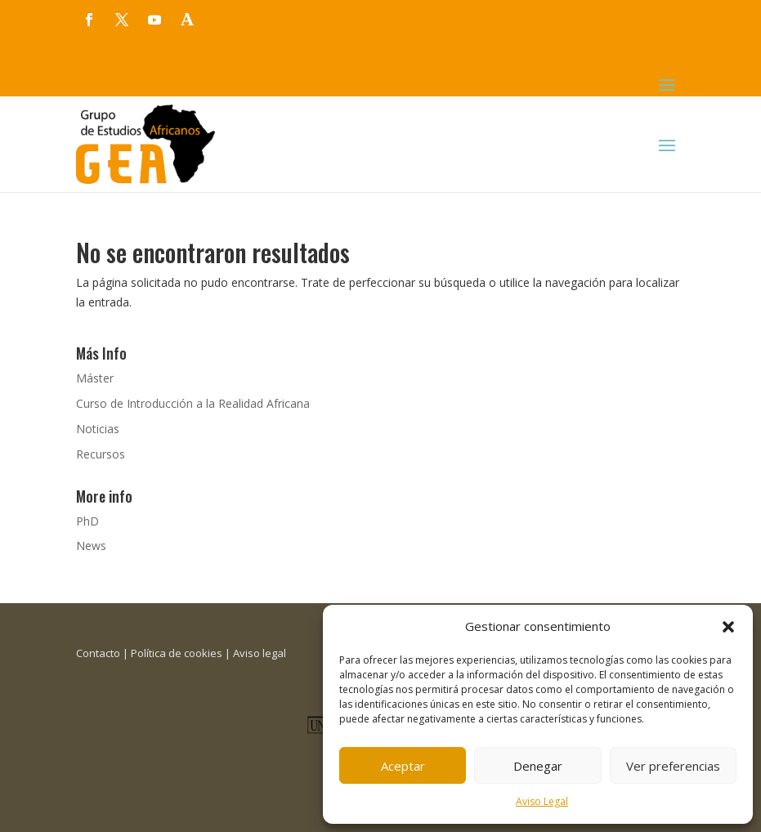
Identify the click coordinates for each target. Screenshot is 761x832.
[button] (728, 627)
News (91, 545)
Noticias (97, 428)
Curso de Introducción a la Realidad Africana (193, 403)
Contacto (98, 653)
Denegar (537, 766)
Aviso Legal (542, 801)
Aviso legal (259, 653)
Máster (95, 378)
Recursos (100, 454)
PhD (87, 521)
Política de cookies (176, 653)
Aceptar (403, 766)
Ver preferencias (673, 766)
